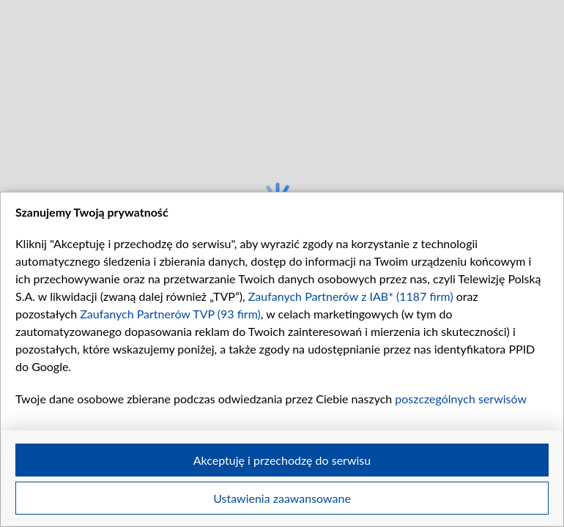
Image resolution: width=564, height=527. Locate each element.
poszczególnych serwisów (460, 398)
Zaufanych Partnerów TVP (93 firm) (170, 314)
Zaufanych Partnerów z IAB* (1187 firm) (350, 296)
